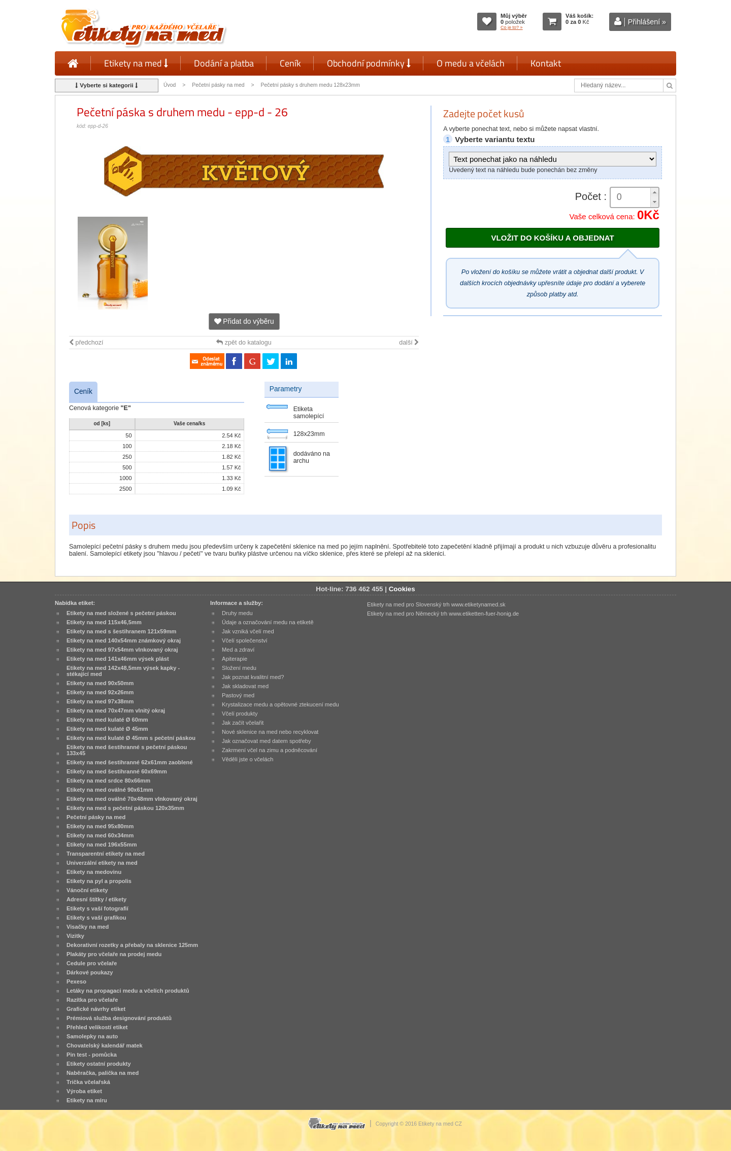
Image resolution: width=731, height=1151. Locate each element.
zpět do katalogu (243, 342)
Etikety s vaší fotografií (97, 908)
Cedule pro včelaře (92, 963)
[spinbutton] (634, 197)
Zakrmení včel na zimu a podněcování (269, 750)
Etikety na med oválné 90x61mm (110, 790)
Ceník (290, 63)
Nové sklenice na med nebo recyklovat (270, 732)
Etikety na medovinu (94, 872)
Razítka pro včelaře (92, 1000)
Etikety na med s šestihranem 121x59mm (121, 631)
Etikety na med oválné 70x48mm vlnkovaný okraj (132, 799)
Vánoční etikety (87, 890)
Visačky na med (88, 927)
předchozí (86, 342)
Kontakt (545, 63)
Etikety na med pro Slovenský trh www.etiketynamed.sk (436, 604)
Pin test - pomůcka (92, 1055)
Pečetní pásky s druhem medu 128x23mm (310, 85)
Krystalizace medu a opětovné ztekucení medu (280, 704)
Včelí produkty (240, 713)
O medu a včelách (471, 63)
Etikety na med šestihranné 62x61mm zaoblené (130, 762)
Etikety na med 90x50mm (100, 683)
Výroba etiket (84, 1091)
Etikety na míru (87, 1100)
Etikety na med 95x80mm (100, 826)
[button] (654, 192)
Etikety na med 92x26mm (100, 692)
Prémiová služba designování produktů (119, 1018)
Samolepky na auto (92, 1036)
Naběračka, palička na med (103, 1073)
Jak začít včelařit (242, 723)
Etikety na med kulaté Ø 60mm (107, 720)
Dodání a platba (224, 63)
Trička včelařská (88, 1082)
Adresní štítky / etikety (96, 899)
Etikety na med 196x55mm (102, 844)
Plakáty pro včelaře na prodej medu (114, 954)
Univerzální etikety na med (102, 863)
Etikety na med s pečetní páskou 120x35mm (125, 808)
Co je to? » (512, 27)
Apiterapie (234, 659)
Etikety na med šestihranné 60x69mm (117, 771)
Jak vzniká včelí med (248, 631)
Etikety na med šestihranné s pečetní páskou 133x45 (127, 750)
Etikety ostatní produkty (99, 1064)
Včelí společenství (245, 640)
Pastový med (238, 695)
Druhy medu (237, 613)
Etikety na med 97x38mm (100, 701)
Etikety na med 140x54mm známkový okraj (124, 640)
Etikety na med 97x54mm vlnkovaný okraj (122, 650)
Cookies (402, 589)
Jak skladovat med (245, 686)
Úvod (169, 85)
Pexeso (76, 981)
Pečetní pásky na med (218, 85)
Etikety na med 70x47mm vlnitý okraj (116, 710)
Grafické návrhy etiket (96, 1009)
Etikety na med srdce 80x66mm (108, 780)
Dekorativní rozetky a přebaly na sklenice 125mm (132, 945)
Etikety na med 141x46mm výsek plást (118, 659)
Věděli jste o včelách (247, 759)
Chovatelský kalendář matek (105, 1045)
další (409, 342)
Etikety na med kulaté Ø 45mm (107, 729)
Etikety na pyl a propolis (99, 881)
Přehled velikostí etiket (97, 1027)
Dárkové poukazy (90, 972)
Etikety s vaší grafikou (96, 918)
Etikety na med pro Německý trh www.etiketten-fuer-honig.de (443, 614)
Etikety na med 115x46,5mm (104, 622)
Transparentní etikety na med (106, 854)
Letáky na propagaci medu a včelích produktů (128, 991)
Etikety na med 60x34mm (100, 835)
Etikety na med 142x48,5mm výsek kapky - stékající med (123, 671)
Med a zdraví (238, 650)
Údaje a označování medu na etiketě (268, 622)
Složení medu (239, 668)
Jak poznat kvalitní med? (253, 677)
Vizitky (75, 936)
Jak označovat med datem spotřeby (266, 741)
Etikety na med (136, 63)
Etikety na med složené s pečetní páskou (121, 613)
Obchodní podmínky (369, 63)
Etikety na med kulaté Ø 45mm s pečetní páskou (131, 738)
